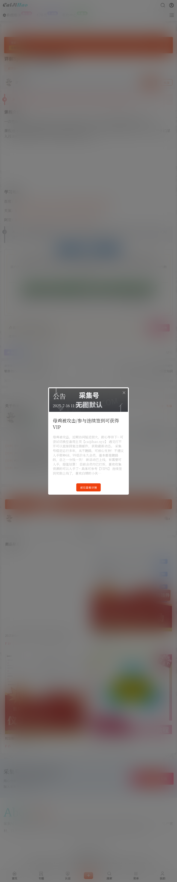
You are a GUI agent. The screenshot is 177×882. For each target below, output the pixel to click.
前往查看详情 (88, 487)
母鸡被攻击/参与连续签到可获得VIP (86, 423)
